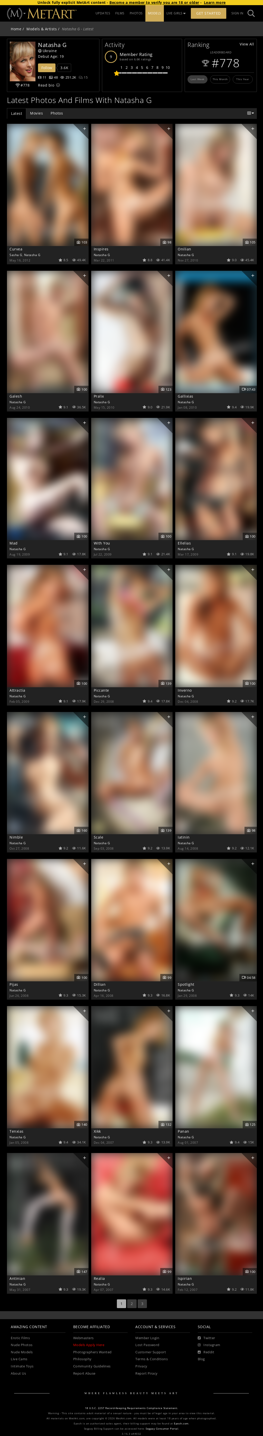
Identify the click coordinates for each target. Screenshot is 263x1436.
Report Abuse (84, 1373)
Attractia (17, 690)
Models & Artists (41, 28)
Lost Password (147, 1345)
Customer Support (150, 1352)
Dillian (100, 984)
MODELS (154, 13)
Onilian (184, 249)
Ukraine (47, 50)
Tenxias (17, 1131)
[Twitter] (206, 1338)
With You (102, 543)
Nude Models (22, 1352)
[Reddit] (206, 1352)
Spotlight (186, 984)
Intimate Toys (22, 1366)
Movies (36, 113)
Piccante (101, 690)
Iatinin (184, 837)
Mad (14, 543)
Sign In (237, 13)
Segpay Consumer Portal (162, 1428)
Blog (201, 1359)
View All (247, 44)
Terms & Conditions (151, 1359)
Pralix (99, 396)
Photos (57, 113)
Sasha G (16, 255)
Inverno (185, 690)
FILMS (120, 13)
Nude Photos (22, 1345)
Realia (99, 1278)
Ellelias (184, 543)
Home (16, 28)
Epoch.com (181, 1423)
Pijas (14, 984)
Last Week (197, 79)
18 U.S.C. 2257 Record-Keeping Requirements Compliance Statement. (131, 1408)
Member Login (147, 1338)
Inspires (101, 249)
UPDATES (103, 13)
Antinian (17, 1278)
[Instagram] (209, 1345)
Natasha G (32, 255)
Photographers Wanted (92, 1352)
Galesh (16, 396)
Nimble (16, 837)
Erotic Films (20, 1338)
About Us (18, 1373)
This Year (242, 79)
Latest (16, 113)
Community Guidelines (92, 1366)
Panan (183, 1131)
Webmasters (83, 1338)
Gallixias (185, 396)
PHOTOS (136, 13)
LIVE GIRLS (176, 13)
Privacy (141, 1366)
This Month (220, 79)
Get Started (208, 13)
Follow (46, 67)
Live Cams (19, 1359)
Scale (99, 837)
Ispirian (185, 1278)
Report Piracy (146, 1373)
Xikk (97, 1131)
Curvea (16, 249)
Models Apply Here (89, 1345)
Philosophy (82, 1359)
